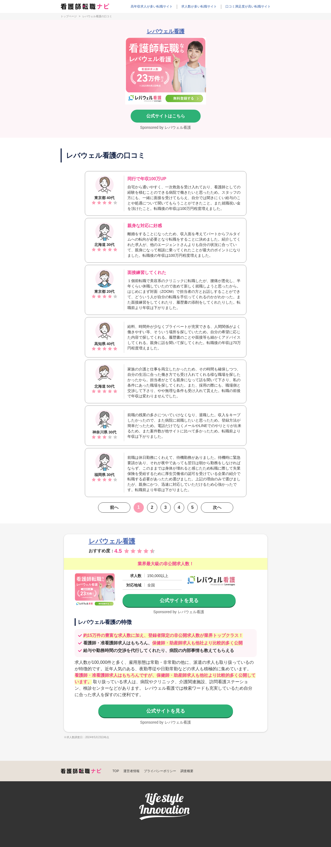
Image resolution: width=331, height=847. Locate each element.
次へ (217, 507)
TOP (116, 771)
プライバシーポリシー (160, 771)
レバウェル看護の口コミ (97, 16)
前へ (114, 507)
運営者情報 (131, 771)
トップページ (69, 16)
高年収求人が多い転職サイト (152, 6)
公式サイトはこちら (165, 116)
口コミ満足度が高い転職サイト (248, 6)
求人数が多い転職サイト (199, 6)
